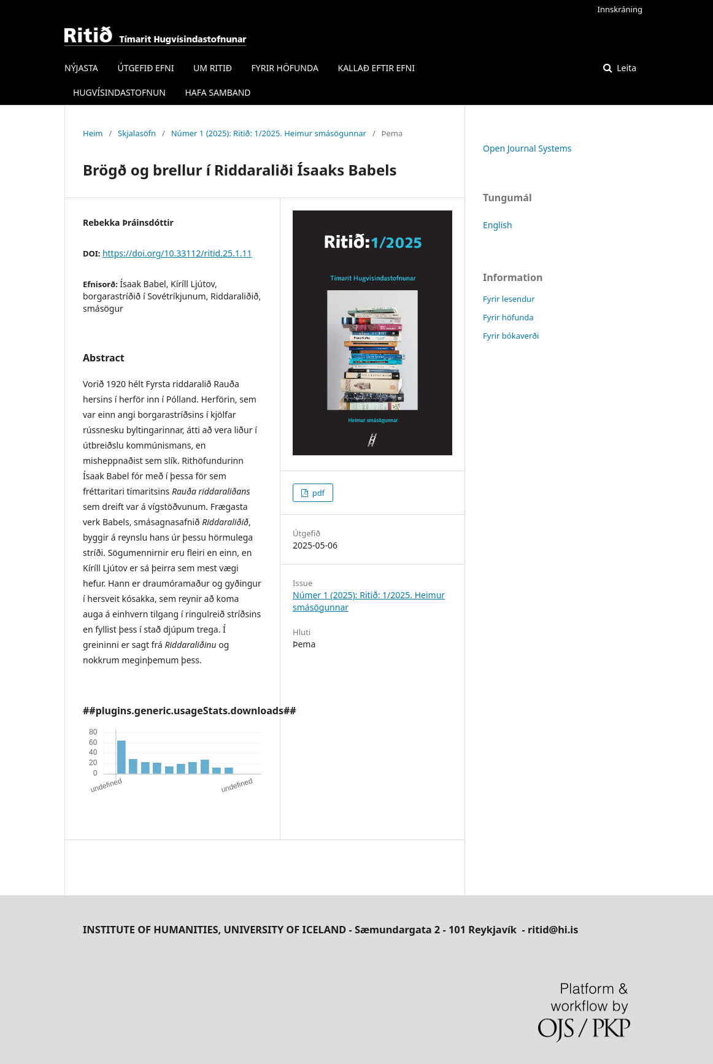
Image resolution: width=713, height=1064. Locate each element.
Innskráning (620, 9)
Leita (625, 68)
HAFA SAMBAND (217, 92)
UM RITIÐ (212, 68)
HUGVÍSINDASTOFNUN (119, 92)
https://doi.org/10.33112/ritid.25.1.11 (177, 253)
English (497, 225)
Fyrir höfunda (508, 317)
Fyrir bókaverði (511, 335)
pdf (317, 492)
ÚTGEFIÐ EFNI (145, 68)
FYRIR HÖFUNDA (285, 68)
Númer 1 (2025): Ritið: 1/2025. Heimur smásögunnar (268, 133)
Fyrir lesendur (509, 298)
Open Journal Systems (527, 148)
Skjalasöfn (137, 133)
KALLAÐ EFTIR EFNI (375, 68)
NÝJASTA (81, 68)
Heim (92, 133)
